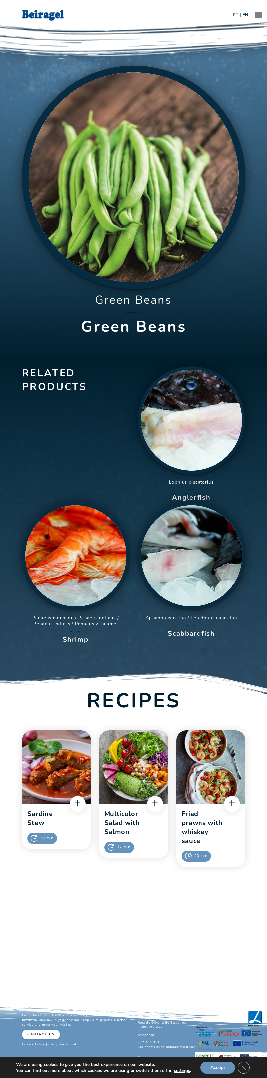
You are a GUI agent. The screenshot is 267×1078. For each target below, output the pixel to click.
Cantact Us (41, 1034)
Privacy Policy (33, 1044)
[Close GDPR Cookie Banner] (244, 1068)
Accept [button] (217, 1067)
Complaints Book (62, 1044)
